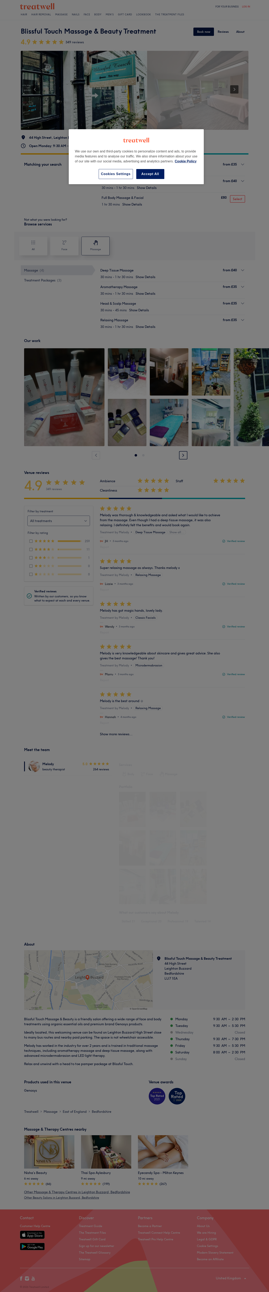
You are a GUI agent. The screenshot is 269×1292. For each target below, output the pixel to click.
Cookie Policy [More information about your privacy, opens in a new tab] (186, 161)
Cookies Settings (116, 174)
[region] (136, 156)
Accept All (150, 174)
